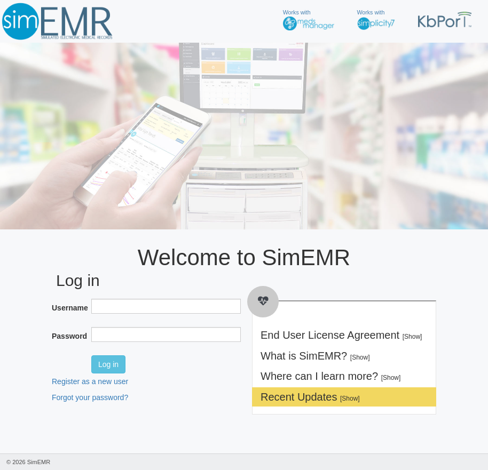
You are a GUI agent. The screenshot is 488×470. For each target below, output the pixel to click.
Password (67, 336)
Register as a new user (90, 381)
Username (67, 308)
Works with (309, 19)
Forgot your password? (90, 397)
